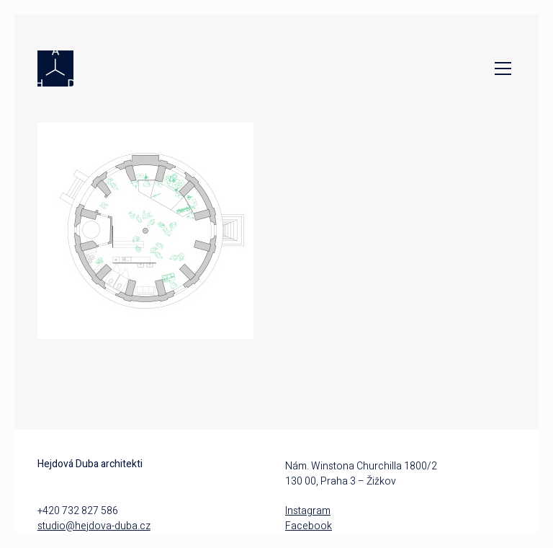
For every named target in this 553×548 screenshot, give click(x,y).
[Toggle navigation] (499, 68)
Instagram (308, 510)
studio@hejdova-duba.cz (93, 526)
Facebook (308, 526)
